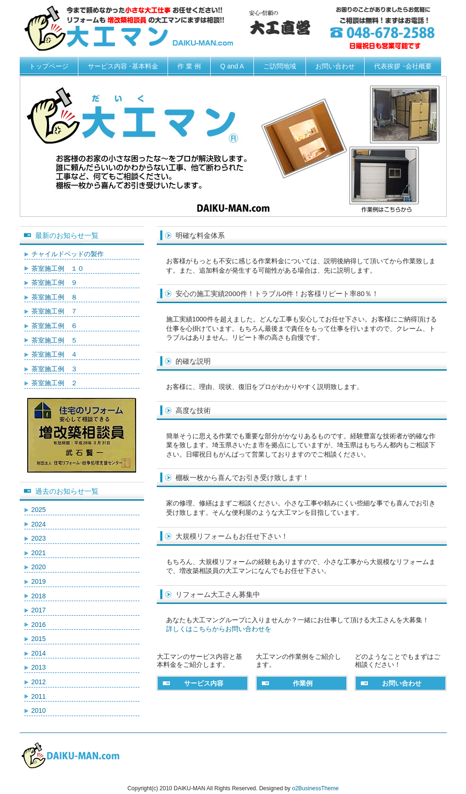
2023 (38, 538)
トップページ (49, 66)
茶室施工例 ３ (54, 369)
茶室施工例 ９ (54, 282)
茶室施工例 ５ (54, 340)
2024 (38, 524)
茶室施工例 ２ (54, 383)
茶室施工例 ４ (54, 354)
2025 (38, 509)
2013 (38, 667)
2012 (38, 682)
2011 (38, 696)
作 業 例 (189, 66)
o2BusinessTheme (315, 788)
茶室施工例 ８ (54, 297)
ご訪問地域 (279, 66)
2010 (38, 710)
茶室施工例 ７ (54, 311)
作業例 (303, 683)
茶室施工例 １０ (57, 268)
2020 (38, 567)
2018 (38, 596)
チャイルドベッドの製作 (67, 254)
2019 (38, 581)
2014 (38, 653)
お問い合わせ (335, 66)
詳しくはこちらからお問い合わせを (218, 629)
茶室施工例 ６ (54, 325)
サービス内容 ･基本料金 (123, 66)
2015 (38, 638)
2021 (38, 553)
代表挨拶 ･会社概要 (403, 66)
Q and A (232, 66)
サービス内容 (203, 683)
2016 (38, 624)
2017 (38, 610)
